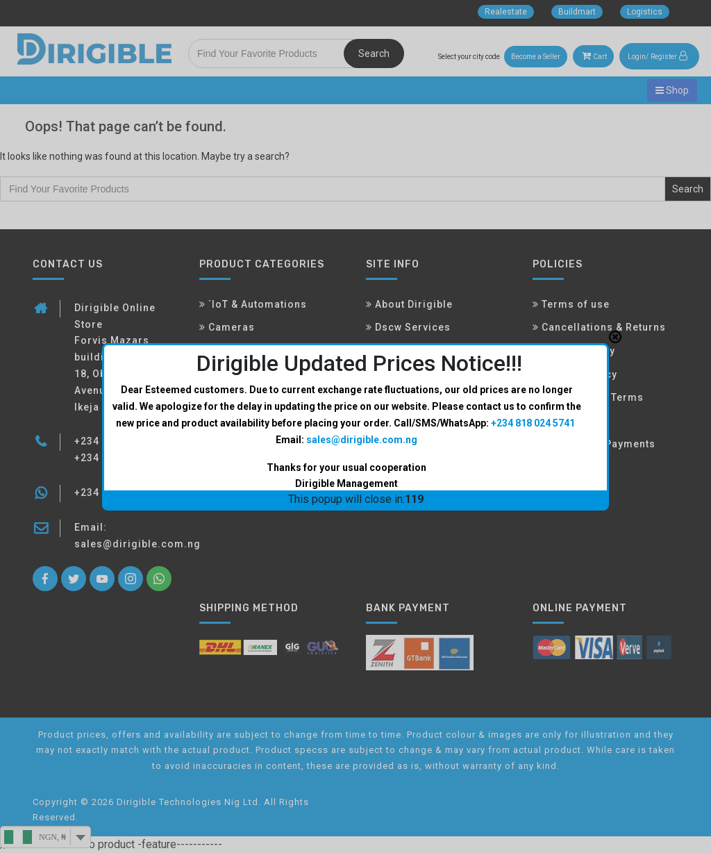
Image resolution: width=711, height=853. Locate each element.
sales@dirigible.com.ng (361, 424)
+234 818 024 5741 (533, 408)
